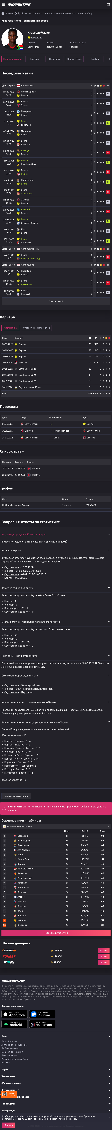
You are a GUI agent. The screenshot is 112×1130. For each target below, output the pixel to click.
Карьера (34, 59)
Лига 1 (32, 85)
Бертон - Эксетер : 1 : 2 (17, 744)
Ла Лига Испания (10, 1048)
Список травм (74, 59)
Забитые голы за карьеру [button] (17, 587)
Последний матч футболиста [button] (19, 655)
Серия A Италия (9, 1041)
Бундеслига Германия (12, 1052)
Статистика (10, 327)
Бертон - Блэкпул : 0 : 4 (17, 741)
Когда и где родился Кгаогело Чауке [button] (23, 534)
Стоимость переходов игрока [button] (19, 675)
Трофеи (95, 59)
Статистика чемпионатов (36, 327)
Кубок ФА (33, 249)
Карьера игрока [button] (11, 550)
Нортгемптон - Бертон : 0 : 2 (20, 765)
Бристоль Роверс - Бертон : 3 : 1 (22, 748)
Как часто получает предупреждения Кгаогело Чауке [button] (34, 722)
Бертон (8, 578)
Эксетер (9, 570)
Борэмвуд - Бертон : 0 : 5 (18, 762)
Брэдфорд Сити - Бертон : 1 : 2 (21, 755)
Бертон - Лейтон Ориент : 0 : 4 (21, 758)
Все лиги (5, 1062)
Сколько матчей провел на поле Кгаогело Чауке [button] (31, 621)
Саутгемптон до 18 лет (17, 611)
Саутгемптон (11, 567)
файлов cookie (69, 1119)
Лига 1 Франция (9, 1055)
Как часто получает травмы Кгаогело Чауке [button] (28, 702)
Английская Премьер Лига (14, 1045)
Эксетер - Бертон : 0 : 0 (17, 751)
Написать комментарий (16, 796)
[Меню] (3, 4)
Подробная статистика (56, 933)
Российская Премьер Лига (14, 1059)
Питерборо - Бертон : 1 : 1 (18, 772)
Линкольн (7, 666)
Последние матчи (12, 59)
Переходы (54, 59)
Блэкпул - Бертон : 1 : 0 (17, 769)
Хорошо (9, 1125)
